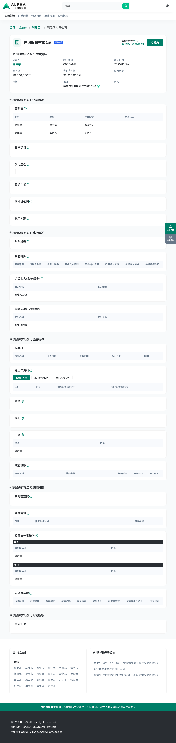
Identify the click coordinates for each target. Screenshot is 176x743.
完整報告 (170, 238)
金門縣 (18, 686)
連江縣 (52, 668)
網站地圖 (51, 727)
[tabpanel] (88, 387)
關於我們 (15, 727)
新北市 (40, 668)
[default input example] (92, 6)
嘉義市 (18, 680)
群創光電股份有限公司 (146, 675)
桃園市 (29, 673)
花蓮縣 (52, 686)
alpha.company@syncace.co (46, 732)
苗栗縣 (40, 673)
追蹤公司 (170, 228)
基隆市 (29, 668)
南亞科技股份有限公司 (107, 663)
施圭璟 (18, 132)
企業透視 (10, 15)
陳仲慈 (17, 64)
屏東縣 (29, 686)
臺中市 (52, 673)
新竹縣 (18, 673)
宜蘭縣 (63, 668)
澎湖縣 (74, 680)
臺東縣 (40, 686)
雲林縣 (40, 680)
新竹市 (74, 668)
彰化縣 (63, 673)
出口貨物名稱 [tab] (63, 377)
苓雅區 (36, 28)
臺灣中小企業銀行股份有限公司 (112, 675)
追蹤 (155, 42)
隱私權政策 (39, 727)
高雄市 (23, 28)
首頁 (12, 28)
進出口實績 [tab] (21, 377)
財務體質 (23, 15)
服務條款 (26, 727)
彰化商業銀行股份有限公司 (109, 668)
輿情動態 (63, 15)
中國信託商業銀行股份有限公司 (141, 663)
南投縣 (74, 673)
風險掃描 (49, 15)
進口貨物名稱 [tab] (41, 377)
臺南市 (52, 680)
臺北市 (18, 668)
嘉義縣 (29, 680)
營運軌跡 (36, 15)
